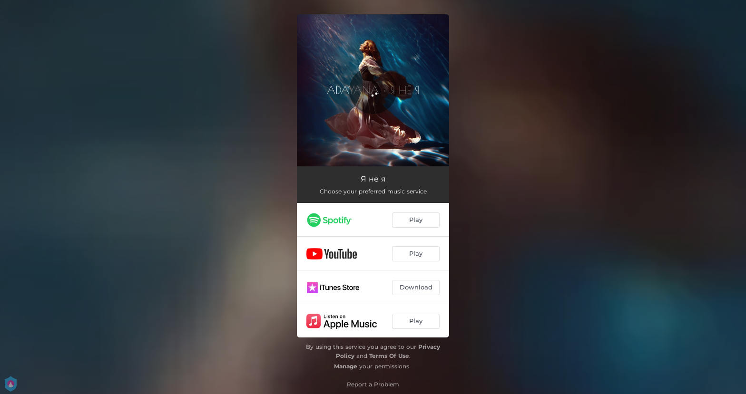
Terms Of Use (389, 355)
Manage (345, 366)
